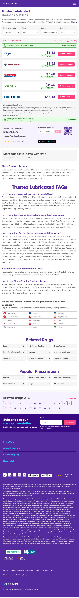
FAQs (30, 158)
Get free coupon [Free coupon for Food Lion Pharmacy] (66, 97)
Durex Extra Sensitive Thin (12, 352)
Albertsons (11, 327)
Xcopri (31, 384)
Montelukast (59, 384)
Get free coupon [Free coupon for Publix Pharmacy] (66, 86)
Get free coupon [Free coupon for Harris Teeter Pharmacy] (66, 64)
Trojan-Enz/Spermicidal (37, 358)
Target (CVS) (37, 317)
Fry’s (59, 320)
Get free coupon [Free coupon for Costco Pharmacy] (66, 75)
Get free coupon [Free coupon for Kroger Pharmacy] (66, 54)
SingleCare (12, 589)
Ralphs (35, 324)
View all (72, 398)
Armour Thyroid (9, 384)
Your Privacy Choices (48, 570)
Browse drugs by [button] (11, 454)
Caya (5, 346)
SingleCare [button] (8, 442)
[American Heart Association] (22, 558)
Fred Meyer (36, 320)
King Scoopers (63, 317)
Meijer (35, 327)
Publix (60, 327)
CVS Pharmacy (12, 317)
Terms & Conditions (17, 570)
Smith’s (10, 320)
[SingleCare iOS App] (33, 475)
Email (42, 418)
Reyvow (6, 378)
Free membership (69, 45)
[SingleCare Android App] (46, 475)
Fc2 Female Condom (36, 346)
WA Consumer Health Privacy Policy (15, 575)
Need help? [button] (8, 461)
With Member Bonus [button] (49, 55)
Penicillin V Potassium (62, 378)
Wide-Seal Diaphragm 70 (63, 358)
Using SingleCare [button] (11, 448)
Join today (72, 119)
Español (5, 570)
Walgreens (11, 313)
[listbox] (11, 30)
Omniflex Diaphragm (62, 352)
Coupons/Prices (12, 158)
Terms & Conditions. (46, 428)
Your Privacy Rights (32, 570)
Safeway (61, 324)
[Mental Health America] (8, 558)
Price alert (58, 41)
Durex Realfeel (59, 346)
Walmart (61, 313)
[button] (11, 40)
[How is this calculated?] (48, 55)
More (73, 22)
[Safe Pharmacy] (13, 552)
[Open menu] (74, 3)
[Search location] (13, 41)
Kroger (35, 313)
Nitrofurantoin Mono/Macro (38, 378)
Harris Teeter (12, 324)
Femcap (32, 352)
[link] (72, 41)
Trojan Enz (7, 358)
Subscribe (70, 422)
